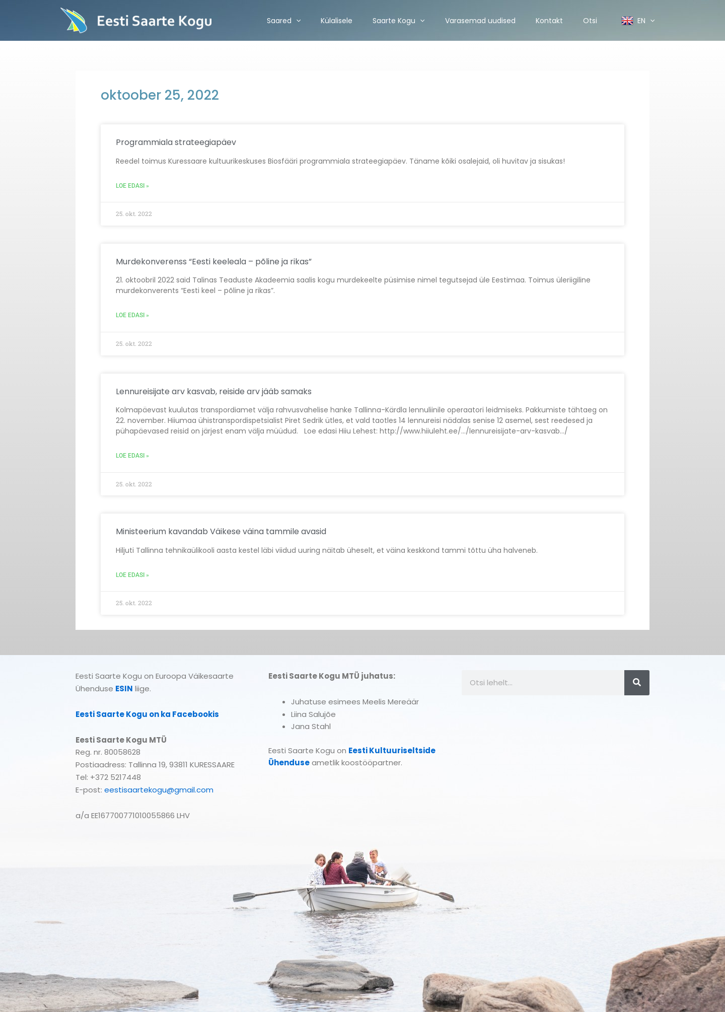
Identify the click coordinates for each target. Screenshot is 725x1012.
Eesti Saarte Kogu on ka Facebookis (147, 714)
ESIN (124, 688)
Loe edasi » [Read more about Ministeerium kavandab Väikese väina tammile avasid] (132, 575)
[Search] (636, 682)
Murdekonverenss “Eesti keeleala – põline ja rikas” (214, 261)
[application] (296, 20)
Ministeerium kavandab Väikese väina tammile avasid (221, 531)
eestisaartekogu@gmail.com (158, 789)
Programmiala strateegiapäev (176, 142)
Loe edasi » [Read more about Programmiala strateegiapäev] (132, 185)
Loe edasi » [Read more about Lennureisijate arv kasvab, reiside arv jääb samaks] (132, 455)
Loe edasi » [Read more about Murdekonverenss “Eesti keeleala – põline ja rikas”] (132, 315)
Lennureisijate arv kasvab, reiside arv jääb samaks (214, 391)
